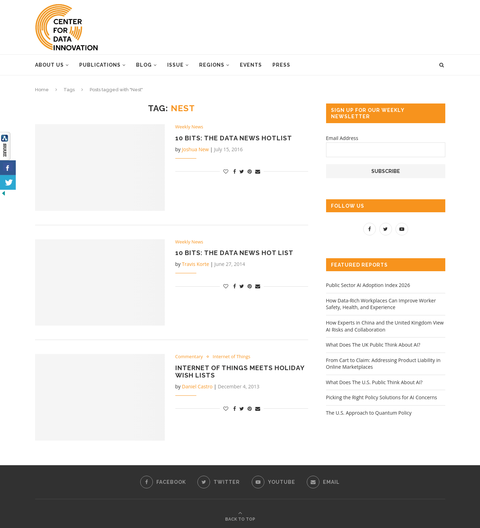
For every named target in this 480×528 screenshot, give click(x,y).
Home (42, 89)
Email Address (342, 138)
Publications (100, 65)
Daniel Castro (197, 386)
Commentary (189, 357)
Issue (175, 65)
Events (251, 65)
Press (281, 65)
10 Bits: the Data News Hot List (234, 252)
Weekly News (189, 127)
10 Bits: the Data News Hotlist (233, 138)
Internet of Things (231, 357)
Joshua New (195, 149)
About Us (49, 65)
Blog (144, 65)
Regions (211, 65)
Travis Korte (195, 264)
